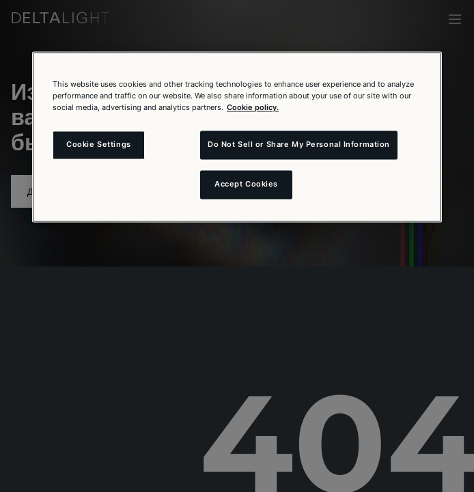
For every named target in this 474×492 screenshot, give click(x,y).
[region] (237, 136)
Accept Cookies (246, 184)
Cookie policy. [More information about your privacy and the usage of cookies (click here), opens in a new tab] (253, 108)
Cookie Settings (98, 145)
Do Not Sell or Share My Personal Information (299, 145)
